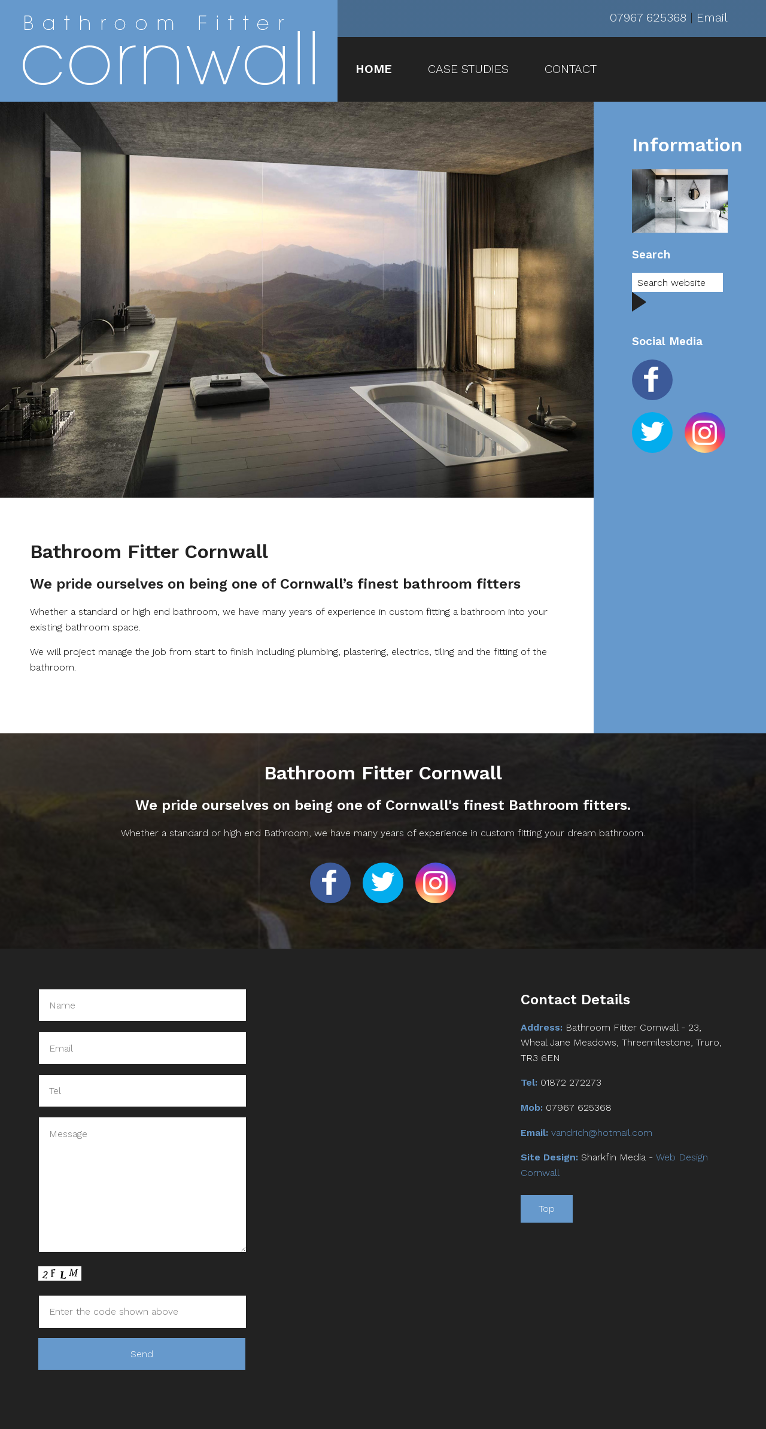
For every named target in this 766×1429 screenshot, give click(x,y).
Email (712, 17)
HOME (373, 69)
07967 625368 (648, 17)
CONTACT (571, 69)
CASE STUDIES (468, 69)
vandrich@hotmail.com (601, 1132)
